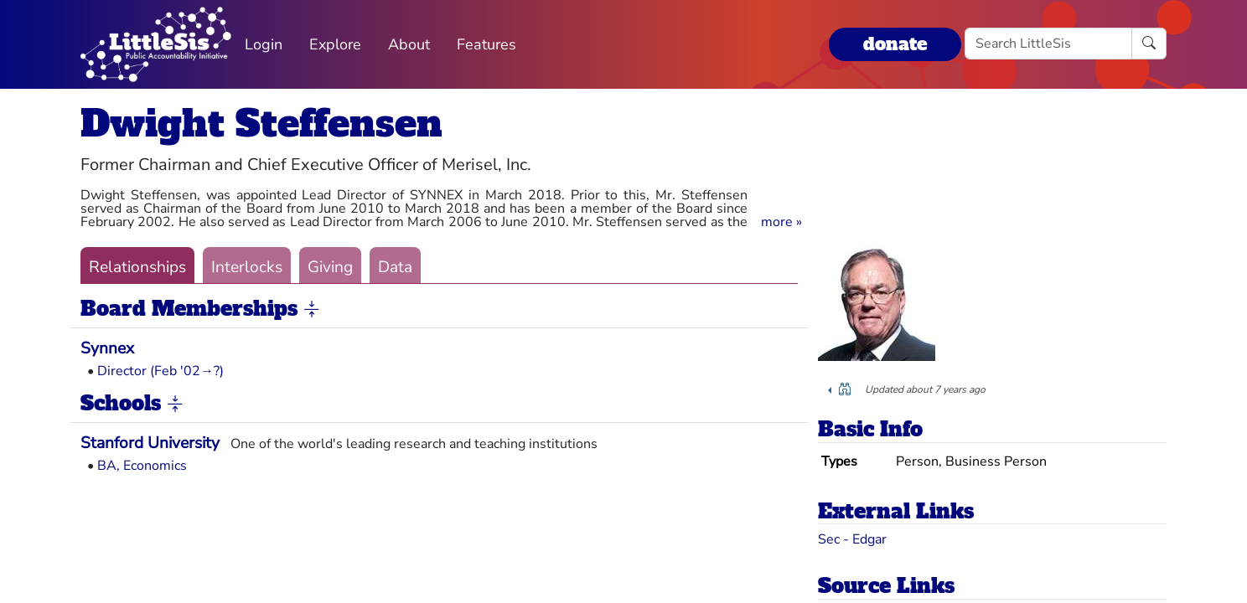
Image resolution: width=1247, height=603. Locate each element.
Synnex (107, 348)
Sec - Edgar (852, 539)
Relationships (137, 267)
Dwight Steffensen (261, 123)
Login (263, 44)
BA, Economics (142, 465)
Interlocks (246, 267)
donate (895, 44)
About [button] (409, 44)
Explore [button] (335, 44)
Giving (330, 267)
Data (395, 267)
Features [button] (486, 44)
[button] (781, 222)
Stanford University (150, 443)
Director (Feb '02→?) (160, 371)
